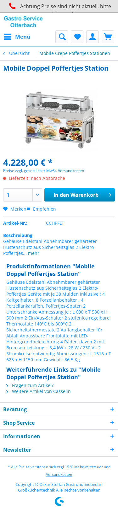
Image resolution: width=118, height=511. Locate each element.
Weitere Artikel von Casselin (38, 391)
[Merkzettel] (77, 36)
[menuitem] (16, 36)
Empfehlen (41, 209)
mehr (33, 253)
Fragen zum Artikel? (29, 385)
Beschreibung (17, 235)
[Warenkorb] (108, 36)
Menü (17, 36)
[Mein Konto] (92, 36)
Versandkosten (71, 170)
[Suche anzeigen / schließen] (61, 36)
